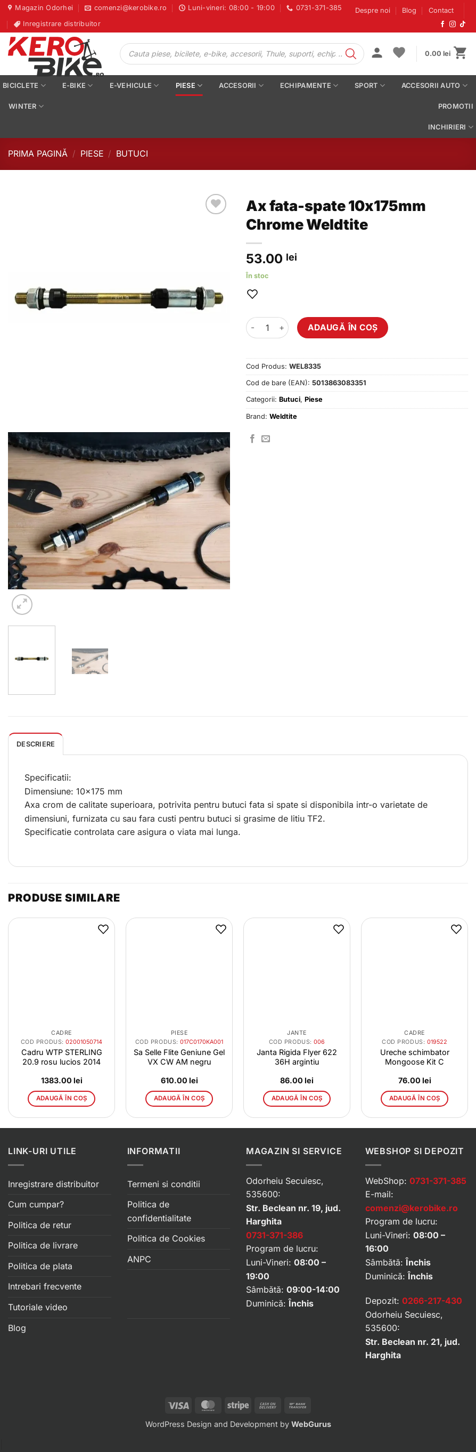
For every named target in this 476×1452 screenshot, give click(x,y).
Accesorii (241, 85)
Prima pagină (38, 153)
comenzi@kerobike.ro (411, 1208)
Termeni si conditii (163, 1184)
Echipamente (309, 85)
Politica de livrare (43, 1245)
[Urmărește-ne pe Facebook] (442, 24)
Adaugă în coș (343, 327)
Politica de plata (40, 1266)
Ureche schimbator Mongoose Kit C (414, 1057)
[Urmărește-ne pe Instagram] (452, 24)
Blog (409, 10)
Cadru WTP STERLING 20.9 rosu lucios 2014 (61, 1057)
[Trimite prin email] (265, 439)
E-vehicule (134, 85)
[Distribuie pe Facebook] (252, 439)
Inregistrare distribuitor (53, 1184)
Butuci (132, 153)
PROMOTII (455, 106)
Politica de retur (39, 1225)
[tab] (35, 744)
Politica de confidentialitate (159, 1211)
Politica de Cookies (166, 1238)
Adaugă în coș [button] (61, 1098)
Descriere (36, 744)
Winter (26, 106)
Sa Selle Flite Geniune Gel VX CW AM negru (179, 1057)
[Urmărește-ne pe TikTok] (462, 24)
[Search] (351, 53)
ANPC (139, 1259)
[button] (377, 54)
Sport (370, 85)
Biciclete (24, 85)
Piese (189, 85)
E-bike (77, 85)
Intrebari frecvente (44, 1286)
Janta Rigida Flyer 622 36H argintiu (297, 1057)
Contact (441, 10)
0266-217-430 (432, 1300)
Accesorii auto (434, 85)
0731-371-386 (274, 1235)
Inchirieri (450, 127)
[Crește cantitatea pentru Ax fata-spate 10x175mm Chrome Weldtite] (282, 327)
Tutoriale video (38, 1307)
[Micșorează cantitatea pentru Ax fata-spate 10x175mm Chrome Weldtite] (252, 327)
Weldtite (283, 416)
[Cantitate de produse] (267, 327)
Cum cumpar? (36, 1204)
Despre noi (372, 10)
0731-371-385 (437, 1180)
